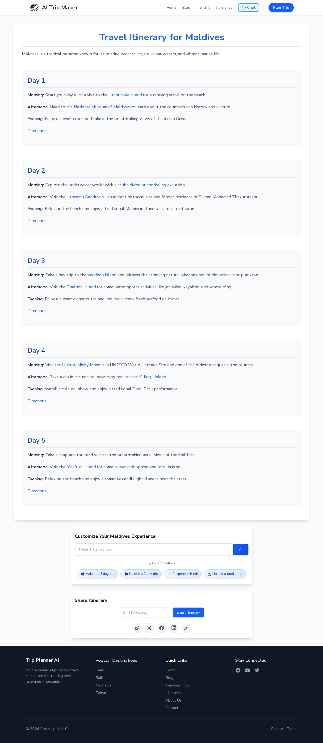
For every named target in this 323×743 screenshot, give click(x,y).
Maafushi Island (81, 467)
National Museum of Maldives (102, 107)
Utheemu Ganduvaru (86, 197)
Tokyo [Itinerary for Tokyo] (101, 692)
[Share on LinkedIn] (174, 628)
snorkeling (156, 185)
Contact (171, 707)
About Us (173, 700)
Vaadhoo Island (102, 275)
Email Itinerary (188, 612)
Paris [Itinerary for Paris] (100, 670)
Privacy (277, 728)
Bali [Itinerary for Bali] (99, 677)
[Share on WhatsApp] (137, 628)
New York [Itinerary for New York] (104, 685)
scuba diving (129, 185)
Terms (292, 728)
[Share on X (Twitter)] (149, 628)
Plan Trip (281, 7)
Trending (203, 7)
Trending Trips (177, 685)
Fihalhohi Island (81, 287)
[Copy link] (186, 628)
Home (171, 7)
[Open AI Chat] (248, 7)
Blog (186, 7)
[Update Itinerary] (240, 549)
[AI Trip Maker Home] (53, 7)
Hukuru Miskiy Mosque (83, 365)
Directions (37, 131)
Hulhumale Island (125, 95)
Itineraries (224, 7)
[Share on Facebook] (161, 628)
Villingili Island (152, 377)
